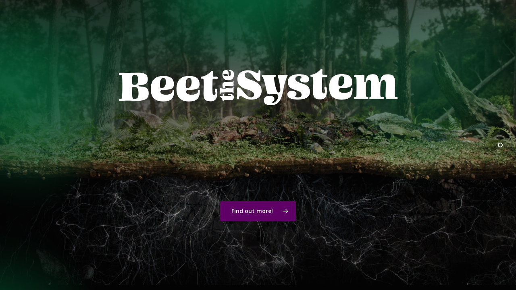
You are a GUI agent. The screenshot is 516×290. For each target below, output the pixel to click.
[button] (258, 211)
